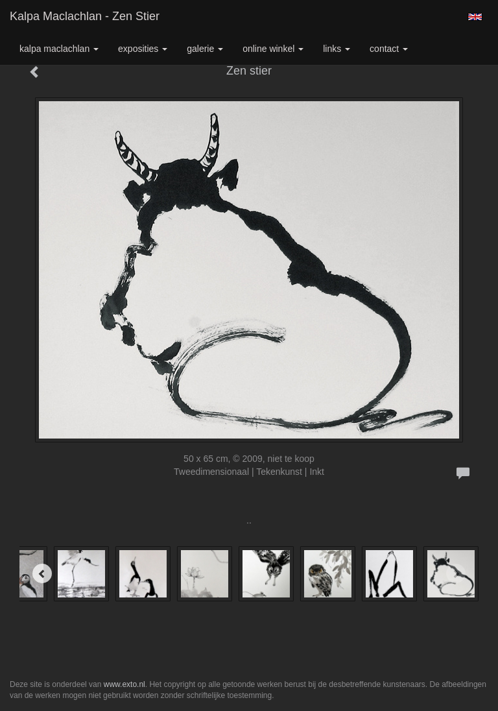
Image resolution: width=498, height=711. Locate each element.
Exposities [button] (142, 48)
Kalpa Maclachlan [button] (59, 48)
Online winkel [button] (273, 48)
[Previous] (42, 573)
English (475, 17)
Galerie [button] (205, 48)
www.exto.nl (124, 684)
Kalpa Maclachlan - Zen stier (85, 16)
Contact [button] (389, 48)
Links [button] (336, 48)
